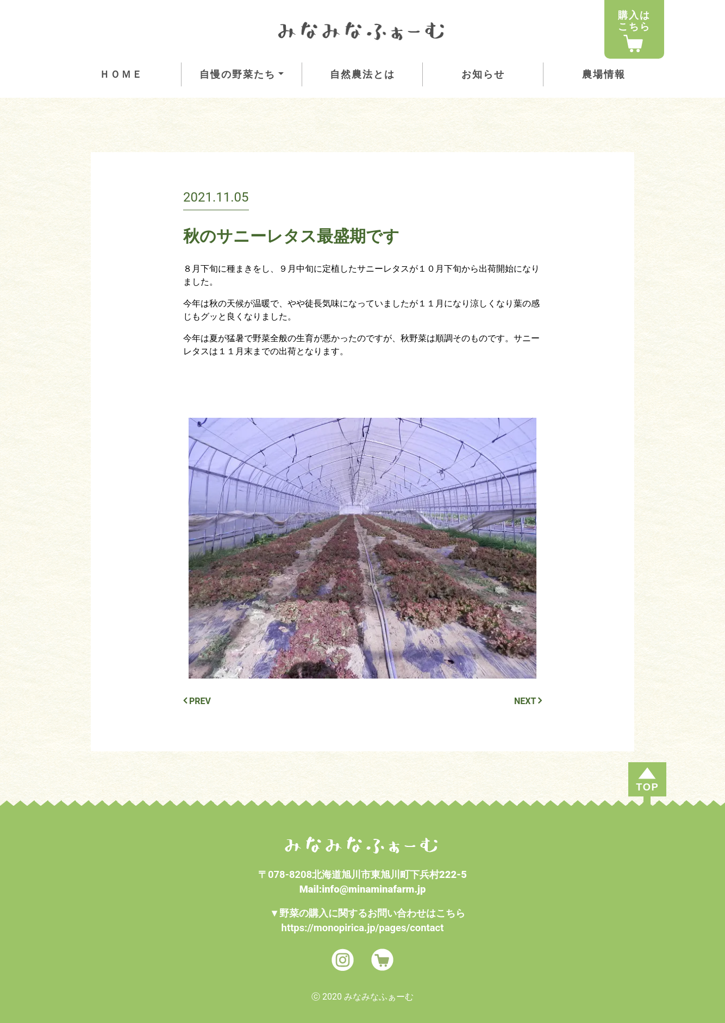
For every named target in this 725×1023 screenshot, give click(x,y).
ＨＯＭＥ (121, 74)
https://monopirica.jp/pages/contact (363, 927)
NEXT (528, 701)
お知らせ (483, 74)
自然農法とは (362, 74)
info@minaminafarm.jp (374, 889)
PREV (197, 701)
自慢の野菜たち (237, 74)
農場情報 (604, 74)
